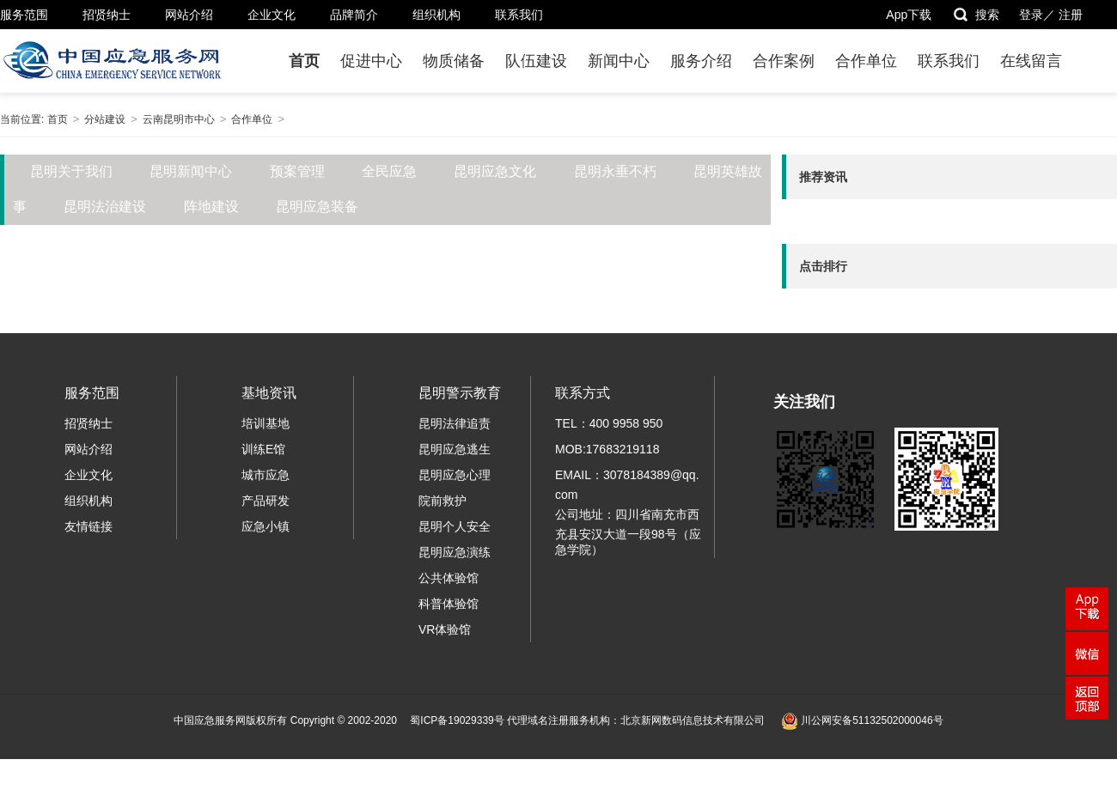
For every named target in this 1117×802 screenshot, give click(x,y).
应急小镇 (265, 526)
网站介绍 (189, 14)
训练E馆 (263, 449)
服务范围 (24, 14)
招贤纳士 (106, 14)
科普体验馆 (448, 604)
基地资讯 (268, 393)
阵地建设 (211, 206)
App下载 (908, 14)
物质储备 (454, 61)
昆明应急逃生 (454, 449)
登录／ (1037, 14)
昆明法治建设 (105, 206)
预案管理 (297, 171)
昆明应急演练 (454, 552)
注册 (1071, 14)
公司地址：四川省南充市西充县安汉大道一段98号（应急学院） (628, 531)
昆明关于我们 (71, 171)
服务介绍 (701, 61)
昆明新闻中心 (191, 171)
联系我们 (519, 14)
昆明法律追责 (454, 423)
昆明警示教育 (459, 393)
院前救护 (442, 500)
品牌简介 (354, 14)
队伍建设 (536, 61)
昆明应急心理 (454, 475)
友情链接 (88, 526)
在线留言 (1031, 61)
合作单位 (866, 61)
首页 (304, 61)
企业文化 (271, 14)
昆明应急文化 (495, 171)
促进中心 (371, 61)
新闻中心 (619, 61)
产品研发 (265, 500)
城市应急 (265, 475)
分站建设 (104, 119)
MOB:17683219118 (607, 449)
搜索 (975, 14)
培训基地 (265, 423)
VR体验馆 (444, 629)
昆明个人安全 (454, 526)
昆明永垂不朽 (615, 171)
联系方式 (582, 393)
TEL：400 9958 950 (608, 423)
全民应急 (389, 171)
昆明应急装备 (317, 206)
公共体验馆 (448, 578)
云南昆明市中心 (179, 119)
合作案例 (784, 61)
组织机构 (436, 14)
